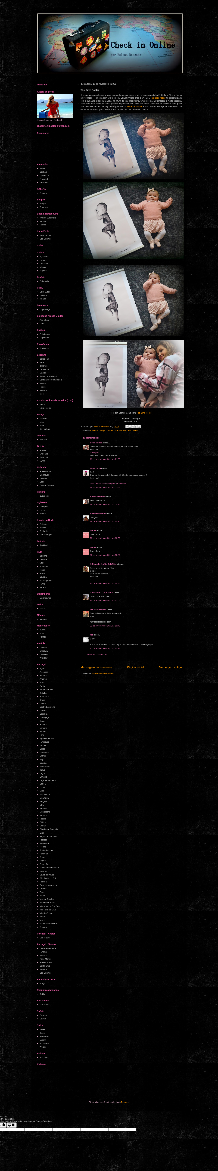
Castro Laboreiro (47, 707)
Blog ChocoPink (97, 484)
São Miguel (45, 938)
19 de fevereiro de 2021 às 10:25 (105, 521)
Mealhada (44, 798)
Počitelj (43, 225)
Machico (43, 955)
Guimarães (45, 766)
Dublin (42, 994)
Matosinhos (45, 794)
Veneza (43, 587)
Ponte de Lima (46, 850)
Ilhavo (42, 770)
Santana (43, 969)
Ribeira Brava (46, 962)
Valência (43, 390)
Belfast (43, 527)
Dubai (42, 323)
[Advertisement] (97, 1084)
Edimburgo (45, 334)
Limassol (44, 263)
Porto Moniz (45, 959)
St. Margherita (46, 580)
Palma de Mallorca (48, 376)
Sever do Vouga (47, 875)
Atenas (43, 450)
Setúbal (43, 871)
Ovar (42, 833)
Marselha (44, 418)
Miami (42, 404)
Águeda (43, 927)
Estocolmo (44, 1015)
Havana (43, 295)
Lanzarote (44, 369)
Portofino (44, 566)
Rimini (42, 570)
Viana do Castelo (47, 902)
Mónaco (43, 619)
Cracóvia (44, 651)
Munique (43, 182)
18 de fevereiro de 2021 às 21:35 (105, 459)
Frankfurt (44, 179)
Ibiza (42, 362)
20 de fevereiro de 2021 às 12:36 (105, 538)
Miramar (43, 808)
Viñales (43, 299)
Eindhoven (44, 475)
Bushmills (44, 531)
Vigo (42, 394)
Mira (42, 805)
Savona (43, 577)
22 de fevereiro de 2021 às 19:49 (105, 626)
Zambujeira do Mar (48, 923)
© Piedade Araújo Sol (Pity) (103, 564)
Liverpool (44, 506)
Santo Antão (45, 235)
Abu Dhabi (44, 320)
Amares (43, 679)
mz (91, 635)
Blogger (124, 1102)
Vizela (42, 920)
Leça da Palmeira (48, 780)
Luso (42, 791)
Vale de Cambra (47, 899)
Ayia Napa (44, 256)
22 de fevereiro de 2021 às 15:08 (105, 600)
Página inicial (135, 667)
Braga (42, 700)
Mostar (43, 221)
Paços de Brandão (48, 836)
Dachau (43, 172)
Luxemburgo (45, 598)
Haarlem (43, 478)
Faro (42, 735)
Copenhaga (45, 309)
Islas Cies (44, 366)
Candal (43, 703)
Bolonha (43, 556)
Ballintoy (43, 524)
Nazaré (43, 819)
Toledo (43, 387)
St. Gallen (44, 1043)
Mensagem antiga (170, 667)
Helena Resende (98, 513)
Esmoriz (43, 728)
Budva (42, 630)
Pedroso (43, 840)
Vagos (42, 895)
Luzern (43, 1040)
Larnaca (43, 260)
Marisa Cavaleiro (98, 609)
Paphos (43, 270)
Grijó (42, 759)
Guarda (43, 763)
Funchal (43, 952)
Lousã (42, 787)
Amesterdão (45, 471)
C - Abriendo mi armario (101, 592)
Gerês (42, 749)
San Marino (45, 1004)
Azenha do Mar (46, 689)
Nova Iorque (45, 408)
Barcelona (44, 359)
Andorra (43, 193)
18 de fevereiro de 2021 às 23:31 (105, 487)
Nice (42, 422)
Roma (42, 573)
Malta (42, 608)
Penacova (44, 843)
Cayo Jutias (45, 292)
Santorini (44, 457)
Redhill (43, 513)
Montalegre (45, 812)
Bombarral (44, 696)
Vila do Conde (46, 913)
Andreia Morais (97, 496)
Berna (42, 1033)
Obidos (43, 822)
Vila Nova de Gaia (48, 910)
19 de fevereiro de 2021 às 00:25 (105, 504)
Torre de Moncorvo (48, 885)
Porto (42, 857)
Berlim (42, 168)
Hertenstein (45, 1036)
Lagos (42, 773)
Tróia (42, 892)
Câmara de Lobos (48, 948)
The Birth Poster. (134, 106)
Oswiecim (44, 654)
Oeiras (43, 826)
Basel (42, 1029)
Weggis (43, 1047)
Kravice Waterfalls (48, 218)
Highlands (44, 337)
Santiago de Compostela (51, 380)
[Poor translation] (11, 1125)
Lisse (42, 482)
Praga (42, 983)
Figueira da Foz (47, 738)
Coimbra (43, 714)
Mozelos (43, 815)
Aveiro (42, 686)
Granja (43, 756)
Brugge (43, 203)
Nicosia (43, 267)
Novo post (94, 452)
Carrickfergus (46, 534)
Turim (42, 584)
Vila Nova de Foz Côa (49, 906)
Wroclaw (43, 658)
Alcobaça (44, 672)
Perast (43, 637)
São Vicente (45, 239)
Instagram (110, 484)
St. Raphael (45, 429)
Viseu (42, 917)
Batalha (43, 693)
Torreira (43, 889)
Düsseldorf (44, 175)
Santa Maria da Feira (49, 867)
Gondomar (44, 752)
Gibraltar (43, 439)
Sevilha (43, 383)
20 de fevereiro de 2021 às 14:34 (105, 583)
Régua (43, 861)
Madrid (43, 373)
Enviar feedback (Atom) (103, 674)
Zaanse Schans (47, 485)
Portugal (118, 431)
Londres (43, 510)
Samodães (44, 864)
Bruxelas (44, 207)
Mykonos (44, 454)
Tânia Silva (95, 468)
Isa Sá (93, 530)
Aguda (43, 668)
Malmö (43, 1019)
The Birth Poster (157, 98)
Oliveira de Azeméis (49, 829)
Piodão (43, 847)
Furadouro (44, 742)
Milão (42, 563)
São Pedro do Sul (48, 878)
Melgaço (43, 801)
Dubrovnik (44, 281)
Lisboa (43, 784)
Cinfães (43, 710)
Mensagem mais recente (96, 667)
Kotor (42, 633)
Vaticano (43, 1057)
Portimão (44, 854)
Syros (42, 461)
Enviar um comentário (97, 654)
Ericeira (43, 724)
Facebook (121, 484)
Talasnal (43, 882)
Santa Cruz (45, 966)
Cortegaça (44, 717)
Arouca (43, 682)
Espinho (94, 431)
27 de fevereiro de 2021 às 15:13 (105, 648)
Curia (42, 721)
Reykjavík (44, 545)
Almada (43, 675)
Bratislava (44, 348)
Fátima (43, 745)
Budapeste (44, 496)
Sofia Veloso (96, 443)
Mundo (110, 431)
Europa (102, 431)
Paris (42, 425)
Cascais (43, 647)
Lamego (43, 777)
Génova (43, 559)
